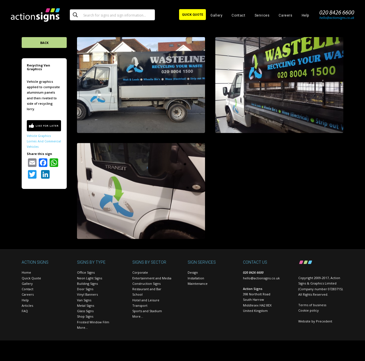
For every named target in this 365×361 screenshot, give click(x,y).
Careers (285, 15)
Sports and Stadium (147, 311)
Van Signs (84, 300)
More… (82, 327)
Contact (238, 15)
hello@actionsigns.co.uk (261, 278)
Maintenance (198, 283)
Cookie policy (308, 310)
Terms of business (312, 305)
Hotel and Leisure (145, 300)
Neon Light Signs (89, 278)
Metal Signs (85, 305)
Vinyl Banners (87, 294)
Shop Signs (85, 316)
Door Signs (85, 289)
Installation (196, 278)
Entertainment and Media (151, 278)
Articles (27, 305)
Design (193, 272)
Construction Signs (146, 283)
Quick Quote (31, 278)
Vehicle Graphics (39, 136)
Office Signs (86, 272)
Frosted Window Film (93, 322)
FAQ (25, 311)
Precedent (324, 321)
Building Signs (87, 283)
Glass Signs (85, 311)
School (137, 294)
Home (26, 272)
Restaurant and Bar (146, 289)
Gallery (216, 15)
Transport (139, 305)
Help (305, 15)
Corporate (140, 272)
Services (262, 15)
